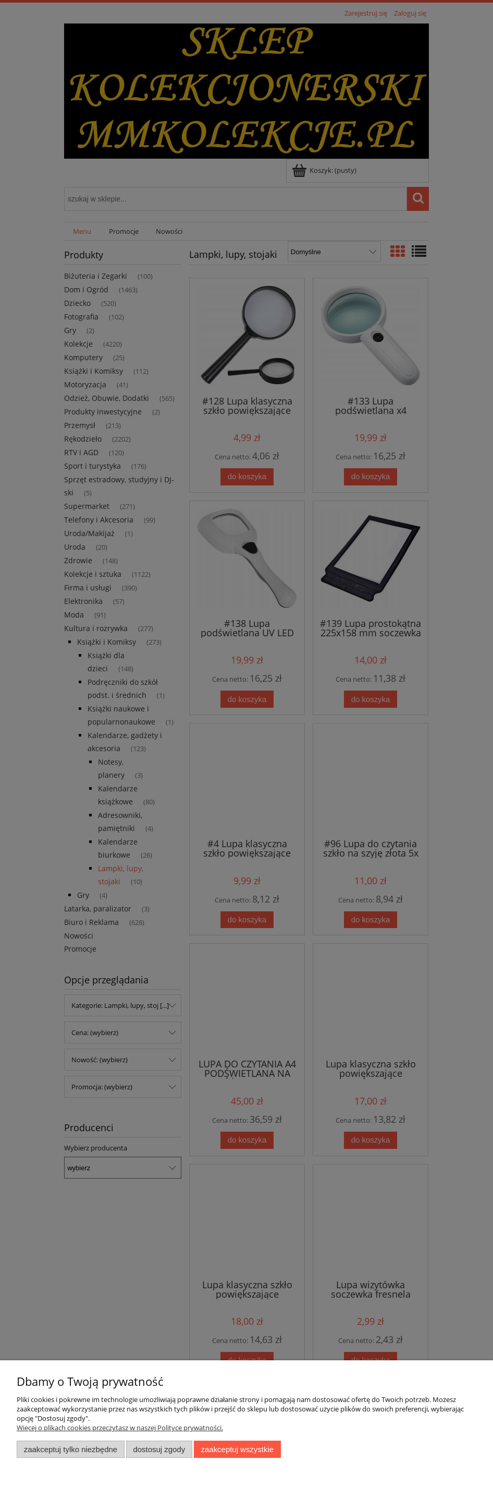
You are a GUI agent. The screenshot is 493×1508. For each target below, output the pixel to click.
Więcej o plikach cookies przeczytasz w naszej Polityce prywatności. (120, 1427)
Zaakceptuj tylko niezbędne (70, 1449)
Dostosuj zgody (159, 1449)
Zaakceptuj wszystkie (237, 1449)
